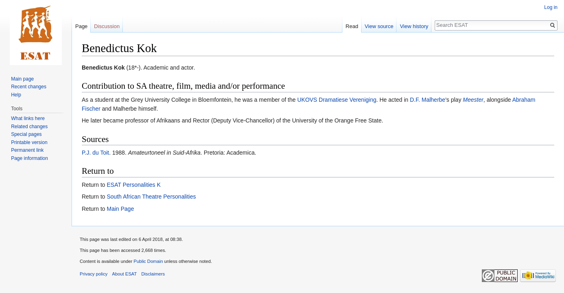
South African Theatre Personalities (151, 196)
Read (352, 26)
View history (414, 26)
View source (379, 26)
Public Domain (148, 261)
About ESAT (124, 273)
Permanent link (27, 150)
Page (81, 26)
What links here (28, 118)
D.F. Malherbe (427, 99)
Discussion (107, 26)
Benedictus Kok (103, 67)
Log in (550, 7)
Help (16, 95)
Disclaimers (153, 273)
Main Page (120, 209)
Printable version (29, 142)
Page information (29, 158)
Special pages (26, 134)
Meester (473, 99)
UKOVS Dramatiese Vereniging (337, 99)
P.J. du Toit (95, 152)
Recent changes (28, 87)
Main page (22, 79)
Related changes (29, 126)
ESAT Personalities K (134, 184)
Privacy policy (93, 273)
